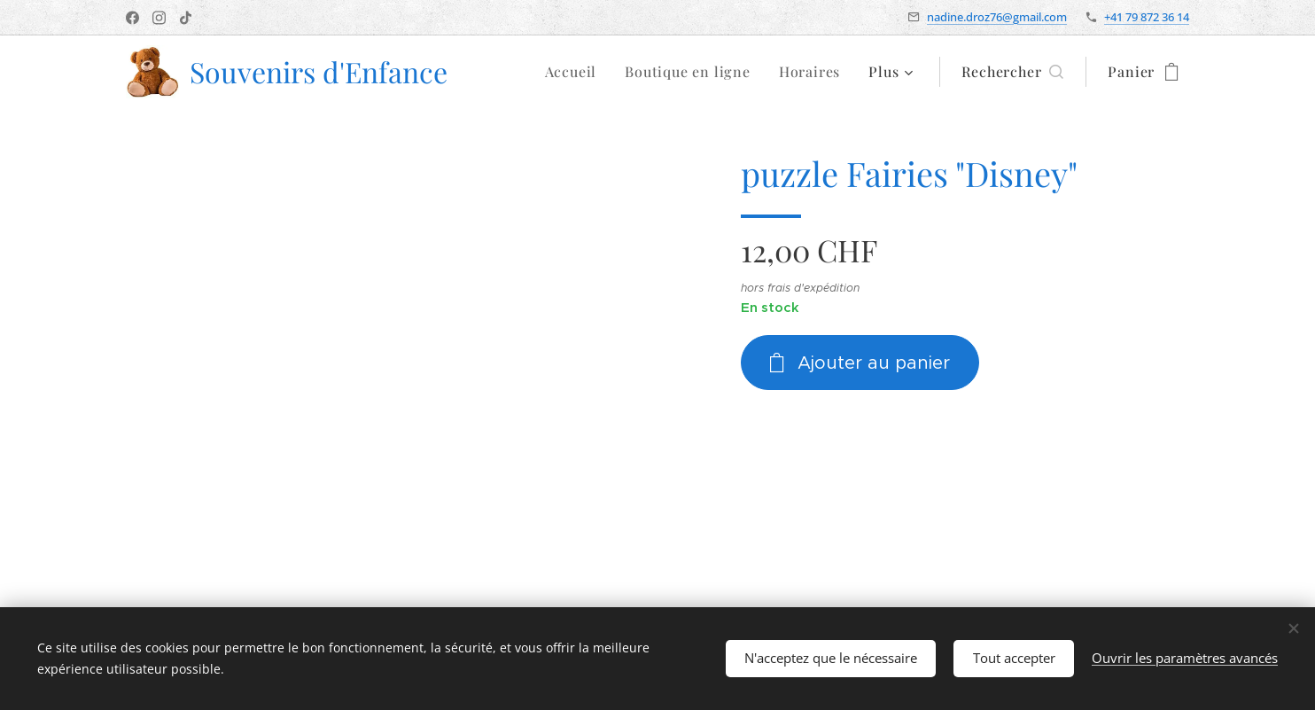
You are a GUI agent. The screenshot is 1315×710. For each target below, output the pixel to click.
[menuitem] (576, 72)
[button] (1012, 72)
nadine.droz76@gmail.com (997, 17)
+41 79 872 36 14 (1146, 17)
